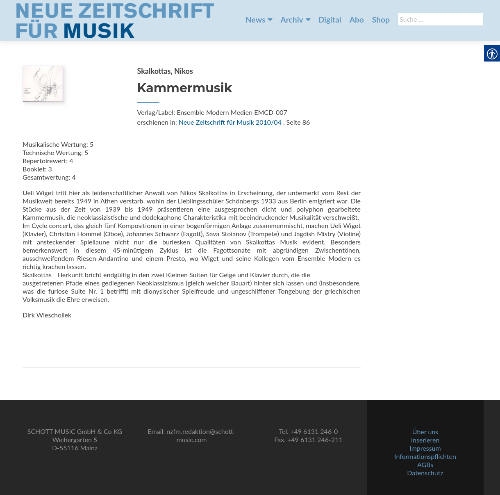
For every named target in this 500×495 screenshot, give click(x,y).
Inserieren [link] (425, 440)
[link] (115, 19)
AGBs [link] (425, 464)
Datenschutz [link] (425, 473)
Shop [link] (381, 19)
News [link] (255, 19)
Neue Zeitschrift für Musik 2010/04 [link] (230, 122)
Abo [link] (357, 19)
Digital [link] (329, 19)
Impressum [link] (425, 448)
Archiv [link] (291, 19)
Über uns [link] (425, 432)
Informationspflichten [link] (425, 456)
